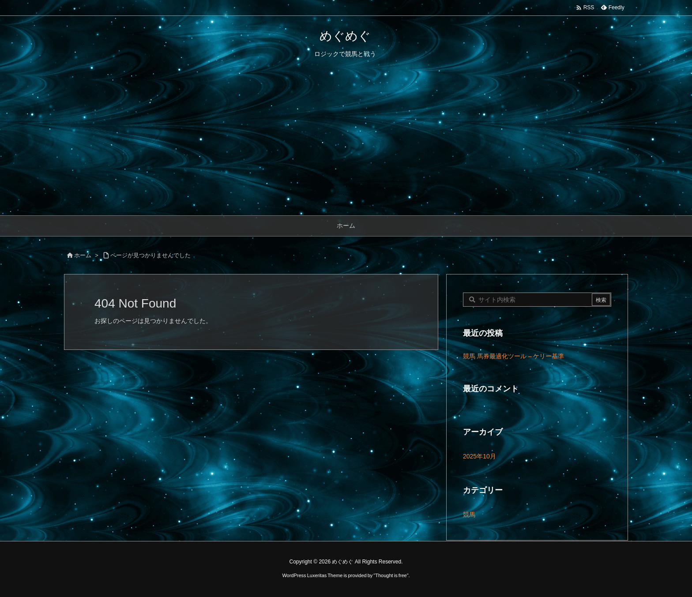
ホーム (82, 255)
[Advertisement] (346, 149)
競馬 (469, 514)
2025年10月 (479, 456)
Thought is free (390, 575)
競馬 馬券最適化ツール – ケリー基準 (513, 356)
